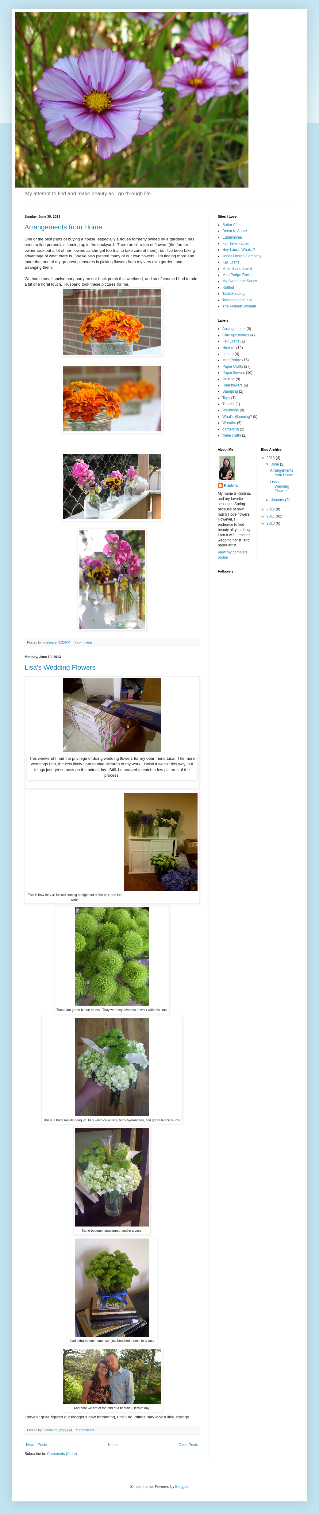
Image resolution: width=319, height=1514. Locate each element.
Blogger (181, 1486)
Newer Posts (36, 1445)
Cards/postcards (235, 335)
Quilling (228, 379)
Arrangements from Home (63, 227)
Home (113, 1445)
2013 (271, 458)
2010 (271, 523)
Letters (228, 354)
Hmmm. (228, 348)
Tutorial (228, 404)
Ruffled (228, 287)
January (278, 500)
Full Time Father (235, 243)
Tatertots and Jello (237, 300)
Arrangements (233, 329)
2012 (271, 509)
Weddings (230, 410)
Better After (231, 225)
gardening (230, 429)
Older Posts (188, 1445)
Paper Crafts (232, 366)
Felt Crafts (230, 341)
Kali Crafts (230, 262)
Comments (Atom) (62, 1454)
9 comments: (86, 1430)
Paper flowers (233, 373)
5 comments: (84, 642)
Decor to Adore (234, 231)
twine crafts (231, 435)
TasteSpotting (233, 293)
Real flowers (232, 385)
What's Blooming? (237, 416)
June (275, 464)
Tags (226, 398)
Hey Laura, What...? (238, 250)
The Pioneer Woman (239, 306)
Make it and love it (237, 269)
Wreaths (229, 423)
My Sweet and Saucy (239, 281)
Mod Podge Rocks (237, 275)
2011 (271, 516)
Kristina (231, 485)
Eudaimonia (232, 237)
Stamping (230, 391)
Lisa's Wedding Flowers (60, 667)
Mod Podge (231, 360)
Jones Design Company (241, 256)
